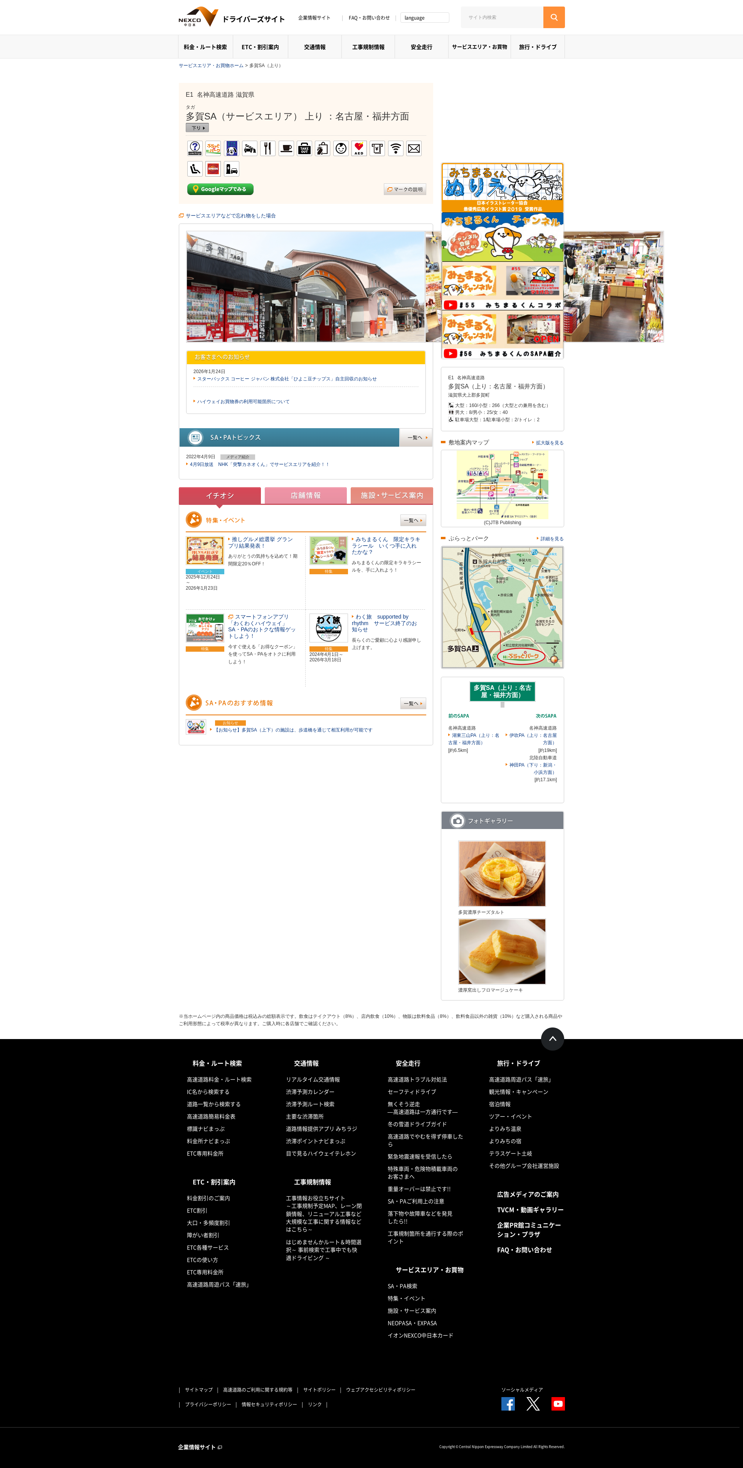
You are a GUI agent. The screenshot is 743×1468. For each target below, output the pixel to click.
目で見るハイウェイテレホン (321, 1153)
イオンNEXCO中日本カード (421, 1335)
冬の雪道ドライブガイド (417, 1124)
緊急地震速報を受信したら (420, 1156)
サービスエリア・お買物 (479, 46)
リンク (315, 1404)
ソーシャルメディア (522, 1389)
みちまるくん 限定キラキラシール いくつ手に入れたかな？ (386, 545)
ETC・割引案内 (260, 46)
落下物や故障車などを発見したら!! (420, 1217)
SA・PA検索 (402, 1286)
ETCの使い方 (202, 1259)
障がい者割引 (203, 1235)
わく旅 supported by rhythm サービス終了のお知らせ (384, 623)
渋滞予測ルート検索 (310, 1104)
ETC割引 (197, 1210)
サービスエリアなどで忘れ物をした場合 (231, 216)
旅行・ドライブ (538, 46)
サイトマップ (199, 1389)
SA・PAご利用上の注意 (416, 1201)
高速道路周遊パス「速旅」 (219, 1284)
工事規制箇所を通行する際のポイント (425, 1237)
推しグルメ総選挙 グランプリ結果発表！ (260, 542)
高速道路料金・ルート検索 (219, 1079)
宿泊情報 (500, 1104)
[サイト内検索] (502, 17)
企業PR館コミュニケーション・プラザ (529, 1229)
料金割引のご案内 (208, 1198)
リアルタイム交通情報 (313, 1079)
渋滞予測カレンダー (310, 1091)
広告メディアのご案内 (528, 1194)
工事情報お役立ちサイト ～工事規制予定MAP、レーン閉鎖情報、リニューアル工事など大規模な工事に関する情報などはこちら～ (324, 1213)
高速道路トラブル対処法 (417, 1079)
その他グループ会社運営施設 (524, 1165)
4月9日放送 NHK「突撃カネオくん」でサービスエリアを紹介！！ (260, 464)
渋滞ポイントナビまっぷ (315, 1141)
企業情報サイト (317, 17)
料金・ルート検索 (205, 46)
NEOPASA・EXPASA (412, 1323)
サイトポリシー (319, 1389)
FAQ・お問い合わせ (369, 17)
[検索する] (554, 17)
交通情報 (315, 46)
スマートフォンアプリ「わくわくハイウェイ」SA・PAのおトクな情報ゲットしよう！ (262, 626)
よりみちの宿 (505, 1141)
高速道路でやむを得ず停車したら (425, 1140)
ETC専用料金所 (205, 1153)
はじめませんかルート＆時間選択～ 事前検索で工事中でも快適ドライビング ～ (323, 1249)
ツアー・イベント (510, 1116)
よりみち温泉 (505, 1128)
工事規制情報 (368, 46)
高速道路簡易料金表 (211, 1116)
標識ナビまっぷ (206, 1128)
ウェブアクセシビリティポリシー (380, 1389)
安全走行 (421, 46)
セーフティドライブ (412, 1091)
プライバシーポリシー (208, 1404)
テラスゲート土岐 (510, 1153)
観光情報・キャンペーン (518, 1091)
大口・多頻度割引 (208, 1222)
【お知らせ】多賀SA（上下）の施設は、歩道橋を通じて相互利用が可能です (293, 730)
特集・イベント (406, 1298)
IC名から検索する (208, 1091)
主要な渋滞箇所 (305, 1116)
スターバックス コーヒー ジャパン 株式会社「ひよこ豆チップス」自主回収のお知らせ (287, 379)
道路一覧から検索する (214, 1104)
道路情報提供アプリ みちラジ (321, 1128)
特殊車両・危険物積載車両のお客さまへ (423, 1172)
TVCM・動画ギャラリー (530, 1209)
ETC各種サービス (208, 1247)
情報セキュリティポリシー (269, 1404)
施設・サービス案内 (412, 1310)
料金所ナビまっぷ (208, 1141)
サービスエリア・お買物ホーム (211, 65)
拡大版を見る (550, 443)
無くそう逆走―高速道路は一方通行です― (423, 1107)
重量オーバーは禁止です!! (419, 1188)
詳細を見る (552, 538)
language (415, 17)
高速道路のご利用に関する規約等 (257, 1389)
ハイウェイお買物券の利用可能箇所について (243, 401)
